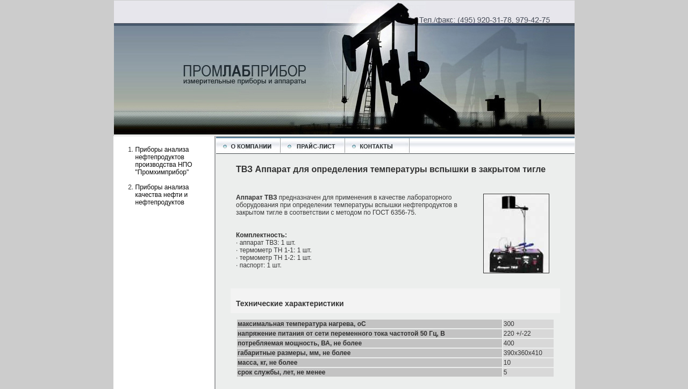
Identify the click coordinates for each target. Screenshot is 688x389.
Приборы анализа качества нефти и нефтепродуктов (162, 194)
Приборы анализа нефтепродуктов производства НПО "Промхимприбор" (163, 161)
